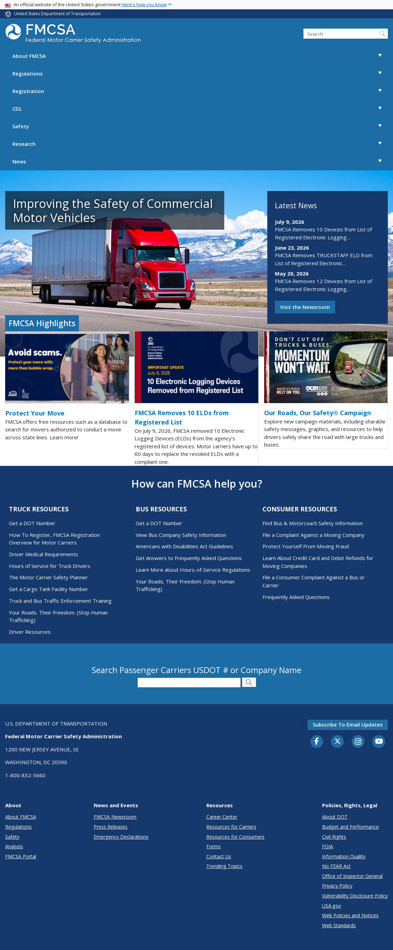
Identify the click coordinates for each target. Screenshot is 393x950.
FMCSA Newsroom (115, 816)
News (200, 161)
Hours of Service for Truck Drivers (49, 565)
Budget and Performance (350, 826)
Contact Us (218, 856)
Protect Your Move (34, 413)
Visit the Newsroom (305, 306)
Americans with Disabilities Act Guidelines (184, 546)
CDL (200, 109)
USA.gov (331, 905)
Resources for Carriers (231, 826)
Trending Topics (224, 866)
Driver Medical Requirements (43, 554)
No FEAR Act (336, 866)
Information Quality (343, 856)
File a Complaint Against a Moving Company (313, 534)
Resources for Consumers (235, 836)
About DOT (335, 816)
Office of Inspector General (352, 876)
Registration (200, 91)
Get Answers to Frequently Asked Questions (189, 557)
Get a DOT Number (32, 523)
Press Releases (110, 826)
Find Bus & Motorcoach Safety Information (312, 523)
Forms (213, 846)
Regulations (200, 73)
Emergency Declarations (121, 836)
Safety (200, 126)
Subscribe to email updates (348, 724)
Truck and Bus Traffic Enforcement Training (60, 600)
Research (200, 144)
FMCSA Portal (20, 856)
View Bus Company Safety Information (181, 534)
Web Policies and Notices (350, 915)
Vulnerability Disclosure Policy (355, 895)
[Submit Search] (249, 682)
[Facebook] (316, 741)
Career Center (221, 816)
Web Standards (339, 925)
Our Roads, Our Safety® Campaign (317, 413)
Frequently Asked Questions (296, 596)
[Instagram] (358, 742)
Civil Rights (334, 836)
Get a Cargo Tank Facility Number (48, 589)
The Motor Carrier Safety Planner (48, 577)
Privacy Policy (337, 885)
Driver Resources (30, 631)
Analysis (14, 846)
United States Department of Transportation (57, 14)
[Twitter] (337, 741)
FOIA (327, 846)
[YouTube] (378, 741)
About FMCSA (200, 56)
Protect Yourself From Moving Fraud (305, 546)
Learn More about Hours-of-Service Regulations (193, 569)
